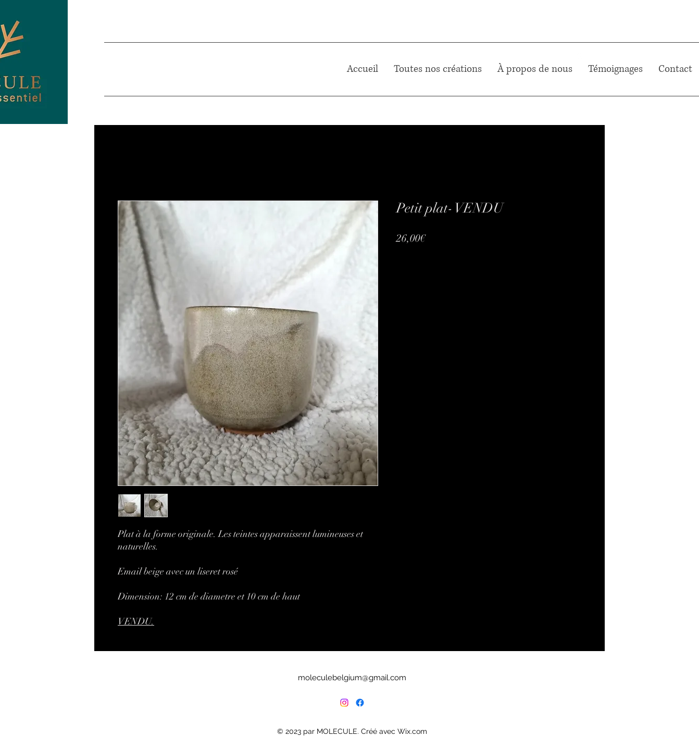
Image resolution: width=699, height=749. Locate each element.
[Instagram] (344, 702)
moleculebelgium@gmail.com (352, 677)
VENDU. (136, 621)
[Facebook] (360, 702)
